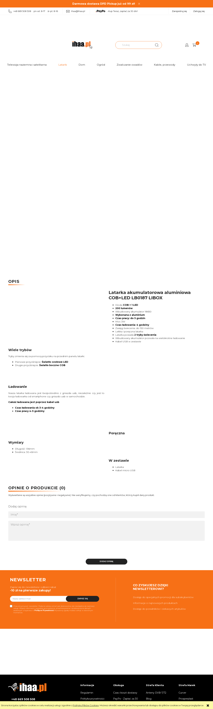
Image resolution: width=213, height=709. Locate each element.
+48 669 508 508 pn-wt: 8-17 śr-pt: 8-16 (33, 11)
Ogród (101, 64)
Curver (182, 692)
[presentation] (31, 551)
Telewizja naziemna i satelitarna (27, 64)
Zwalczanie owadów (129, 64)
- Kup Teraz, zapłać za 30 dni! (116, 11)
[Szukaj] (157, 45)
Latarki (62, 64)
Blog (148, 698)
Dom (82, 64)
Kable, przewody (164, 64)
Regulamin (86, 692)
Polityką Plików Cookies (86, 705)
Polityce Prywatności (44, 610)
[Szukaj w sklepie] (134, 45)
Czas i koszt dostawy (125, 692)
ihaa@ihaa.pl (75, 11)
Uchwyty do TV (196, 64)
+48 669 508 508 (23, 699)
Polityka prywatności (92, 698)
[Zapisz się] (82, 599)
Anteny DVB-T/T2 (156, 692)
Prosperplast (186, 698)
